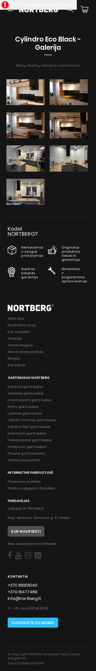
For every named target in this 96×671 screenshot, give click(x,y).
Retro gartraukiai (23, 406)
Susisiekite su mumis (33, 622)
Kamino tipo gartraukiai (29, 426)
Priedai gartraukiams (27, 453)
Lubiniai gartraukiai (25, 413)
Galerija (15, 338)
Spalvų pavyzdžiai (24, 460)
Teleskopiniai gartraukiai (30, 440)
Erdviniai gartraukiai (25, 386)
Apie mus (16, 318)
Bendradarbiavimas (26, 351)
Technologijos (20, 345)
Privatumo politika (24, 481)
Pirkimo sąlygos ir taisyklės (31, 488)
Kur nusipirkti (19, 331)
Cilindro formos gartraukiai (32, 420)
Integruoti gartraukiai (27, 446)
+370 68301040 (22, 585)
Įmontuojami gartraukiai (29, 400)
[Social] (10, 555)
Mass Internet (33, 663)
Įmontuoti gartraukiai (27, 433)
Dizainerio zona (22, 325)
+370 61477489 (22, 592)
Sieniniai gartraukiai (26, 393)
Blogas (14, 358)
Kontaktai (16, 365)
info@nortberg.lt (24, 598)
